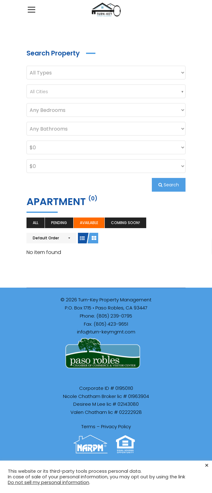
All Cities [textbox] (39, 92)
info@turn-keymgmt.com (106, 331)
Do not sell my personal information (48, 482)
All (35, 222)
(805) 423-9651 (111, 324)
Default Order (46, 238)
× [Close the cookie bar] (207, 465)
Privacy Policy (116, 426)
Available (89, 222)
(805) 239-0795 (114, 316)
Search (168, 185)
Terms (88, 426)
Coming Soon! (125, 222)
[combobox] (106, 91)
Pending (59, 222)
